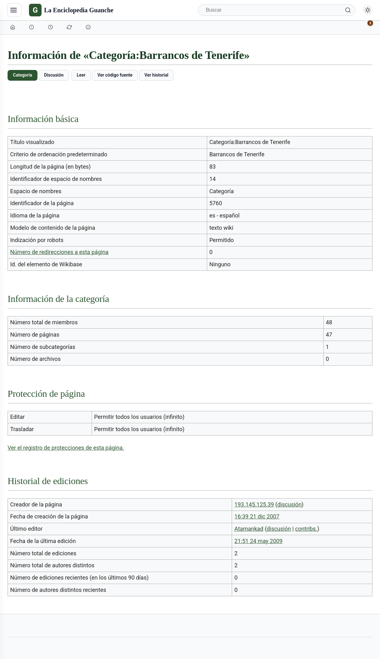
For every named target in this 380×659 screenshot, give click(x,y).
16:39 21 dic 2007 (257, 516)
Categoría (22, 75)
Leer (81, 75)
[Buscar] (276, 10)
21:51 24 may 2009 (259, 541)
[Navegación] (14, 10)
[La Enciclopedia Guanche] (71, 10)
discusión (289, 504)
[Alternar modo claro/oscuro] (367, 10)
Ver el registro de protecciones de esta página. (66, 447)
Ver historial (156, 75)
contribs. (306, 528)
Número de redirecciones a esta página (59, 252)
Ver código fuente (114, 75)
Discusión (54, 75)
